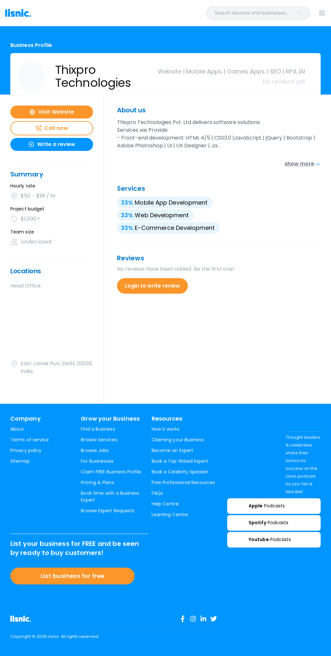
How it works (165, 429)
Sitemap (20, 461)
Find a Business (98, 429)
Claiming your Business (178, 439)
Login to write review (152, 285)
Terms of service (29, 439)
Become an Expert (172, 450)
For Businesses (97, 461)
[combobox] (179, 13)
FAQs (157, 493)
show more (302, 163)
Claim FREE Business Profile (111, 472)
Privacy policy (25, 450)
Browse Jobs (95, 450)
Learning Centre (170, 514)
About (17, 429)
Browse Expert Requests (107, 510)
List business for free (72, 576)
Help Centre (165, 504)
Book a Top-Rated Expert (180, 461)
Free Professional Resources (183, 482)
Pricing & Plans (97, 482)
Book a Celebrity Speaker (180, 472)
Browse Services (99, 439)
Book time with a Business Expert (110, 496)
